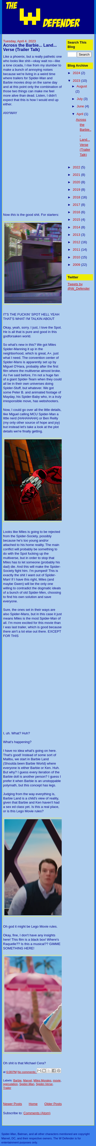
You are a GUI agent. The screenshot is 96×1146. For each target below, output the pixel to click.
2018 (77, 197)
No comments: (27, 1071)
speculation (10, 1084)
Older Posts (53, 1104)
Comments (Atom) (37, 1113)
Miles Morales (42, 1080)
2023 (77, 81)
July (80, 99)
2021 (77, 175)
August (82, 86)
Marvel (27, 1080)
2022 (77, 167)
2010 (77, 257)
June (81, 106)
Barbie (17, 1080)
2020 (77, 182)
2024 (77, 73)
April (80, 114)
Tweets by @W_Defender (79, 286)
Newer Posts (12, 1104)
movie (57, 1080)
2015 (77, 219)
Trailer (7, 1087)
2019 (77, 189)
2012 (77, 242)
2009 (77, 265)
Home (33, 1104)
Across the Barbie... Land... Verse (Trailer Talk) (30, 47)
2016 (77, 212)
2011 (77, 249)
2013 (77, 235)
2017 (77, 205)
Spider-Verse (44, 1084)
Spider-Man (26, 1084)
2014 (77, 227)
